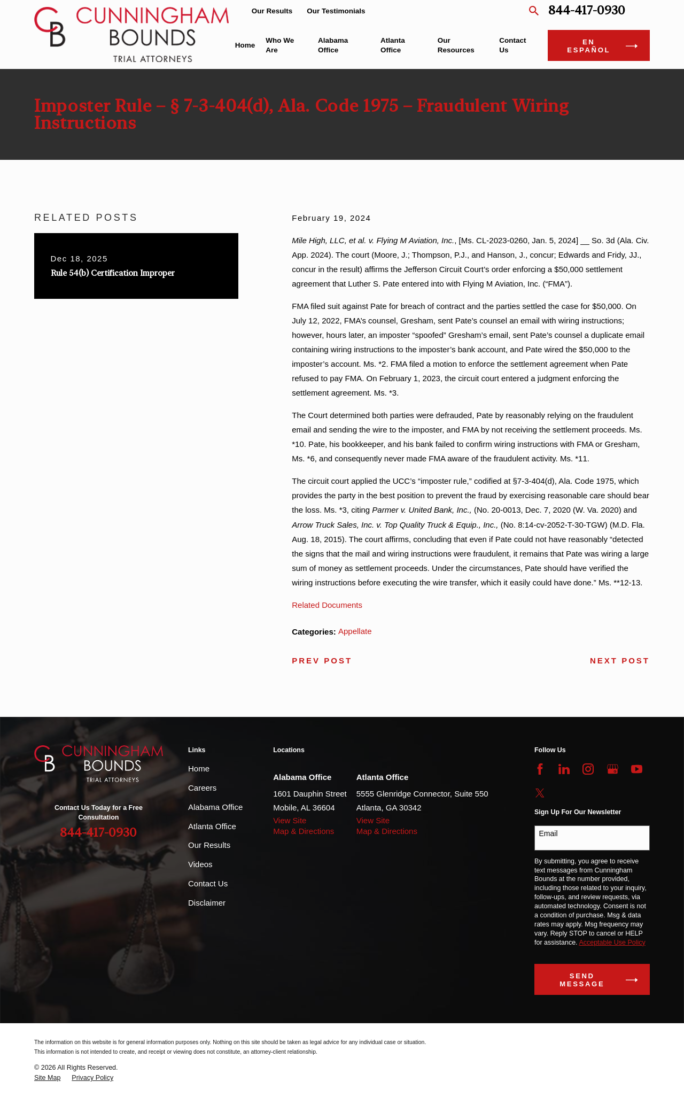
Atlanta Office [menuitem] (392, 45)
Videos (200, 864)
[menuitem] (47, 1078)
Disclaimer (207, 902)
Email (548, 833)
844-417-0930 (586, 11)
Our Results (272, 11)
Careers (202, 787)
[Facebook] (540, 769)
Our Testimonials (336, 11)
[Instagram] (588, 769)
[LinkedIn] (564, 769)
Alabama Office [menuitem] (333, 45)
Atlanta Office (212, 826)
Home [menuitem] (245, 45)
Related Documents (327, 604)
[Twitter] (540, 793)
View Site (289, 820)
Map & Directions (303, 831)
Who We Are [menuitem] (280, 45)
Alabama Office (215, 807)
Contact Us (208, 883)
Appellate (355, 631)
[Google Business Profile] (612, 769)
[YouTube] (636, 769)
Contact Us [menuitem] (512, 45)
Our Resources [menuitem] (456, 45)
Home (198, 768)
